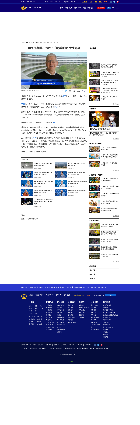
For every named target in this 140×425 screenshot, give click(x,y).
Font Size (78, 90)
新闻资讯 (39, 295)
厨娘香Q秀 (94, 322)
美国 (30, 308)
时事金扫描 (60, 310)
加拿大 (36, 287)
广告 (91, 2)
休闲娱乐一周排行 (95, 143)
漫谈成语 (70, 315)
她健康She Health (84, 307)
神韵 (46, 2)
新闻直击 (49, 315)
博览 (84, 8)
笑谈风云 (70, 307)
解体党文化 (93, 274)
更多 (106, 348)
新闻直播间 (101, 8)
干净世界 (51, 348)
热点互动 (59, 307)
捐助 (96, 2)
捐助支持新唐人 (79, 295)
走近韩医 (81, 317)
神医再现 (81, 315)
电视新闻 (35, 42)
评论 (30, 311)
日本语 (103, 287)
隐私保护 (48, 345)
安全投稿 (64, 345)
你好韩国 (93, 310)
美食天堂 (93, 312)
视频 (66, 8)
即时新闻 (32, 319)
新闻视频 (49, 302)
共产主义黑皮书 (108, 327)
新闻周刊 (49, 317)
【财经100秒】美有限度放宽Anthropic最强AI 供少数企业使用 (43, 202)
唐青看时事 (60, 322)
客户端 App (87, 345)
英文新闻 (84, 2)
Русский (97, 287)
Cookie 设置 (70, 361)
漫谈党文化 (93, 270)
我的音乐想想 (95, 329)
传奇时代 (105, 307)
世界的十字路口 (61, 324)
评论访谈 (90, 8)
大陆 (30, 313)
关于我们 (33, 345)
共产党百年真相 (108, 310)
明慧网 (79, 348)
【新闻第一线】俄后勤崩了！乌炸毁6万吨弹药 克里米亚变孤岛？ (109, 91)
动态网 (86, 348)
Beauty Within (95, 317)
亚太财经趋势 (50, 327)
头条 (70, 8)
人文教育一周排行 (95, 175)
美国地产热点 (72, 322)
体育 (41, 308)
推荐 (75, 8)
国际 (30, 306)
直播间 (67, 295)
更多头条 (116, 104)
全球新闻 (49, 305)
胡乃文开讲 (82, 310)
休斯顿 (53, 287)
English (82, 287)
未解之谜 (70, 305)
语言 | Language (75, 2)
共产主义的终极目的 (109, 312)
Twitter (114, 2)
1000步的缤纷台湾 (96, 326)
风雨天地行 (106, 324)
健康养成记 (82, 312)
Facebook (111, 2)
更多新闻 (116, 170)
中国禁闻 (49, 310)
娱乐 (41, 306)
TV (109, 8)
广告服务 (71, 345)
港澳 (36, 306)
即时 (79, 8)
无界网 (92, 348)
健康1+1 (81, 305)
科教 (36, 313)
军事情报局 (60, 320)
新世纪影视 (99, 348)
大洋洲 (47, 287)
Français (90, 287)
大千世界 (93, 320)
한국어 (109, 287)
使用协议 (56, 345)
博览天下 (32, 321)
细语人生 (59, 332)
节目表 (59, 295)
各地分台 (57, 2)
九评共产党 (106, 317)
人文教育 (71, 302)
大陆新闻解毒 (61, 329)
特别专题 (92, 266)
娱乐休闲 (94, 302)
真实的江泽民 (107, 320)
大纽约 (30, 287)
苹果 (64, 96)
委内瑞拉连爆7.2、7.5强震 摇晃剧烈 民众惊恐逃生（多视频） (109, 82)
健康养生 (82, 302)
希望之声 (59, 348)
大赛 (51, 2)
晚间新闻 (49, 312)
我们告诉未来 (107, 305)
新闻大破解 (60, 317)
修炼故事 (105, 334)
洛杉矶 (41, 287)
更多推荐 (116, 139)
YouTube (118, 2)
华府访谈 (49, 320)
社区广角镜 (49, 324)
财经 (36, 311)
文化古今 (70, 320)
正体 (63, 2)
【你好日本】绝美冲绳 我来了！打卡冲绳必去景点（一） (109, 157)
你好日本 (93, 307)
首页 (22, 42)
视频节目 (28, 42)
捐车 (100, 2)
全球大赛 (39, 324)
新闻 (61, 8)
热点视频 (39, 316)
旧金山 (62, 287)
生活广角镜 (94, 305)
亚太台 (68, 287)
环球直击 (42, 42)
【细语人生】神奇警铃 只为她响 (99, 129)
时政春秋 (59, 312)
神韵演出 (32, 324)
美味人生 (93, 315)
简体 (67, 2)
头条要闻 (32, 316)
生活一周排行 (94, 221)
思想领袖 (59, 315)
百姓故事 (105, 329)
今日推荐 (92, 109)
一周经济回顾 (50, 322)
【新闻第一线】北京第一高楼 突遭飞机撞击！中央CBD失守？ (110, 74)
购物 (105, 2)
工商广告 (105, 337)
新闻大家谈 (60, 305)
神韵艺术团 (33, 348)
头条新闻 (92, 48)
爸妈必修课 (71, 317)
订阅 (110, 295)
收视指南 (40, 345)
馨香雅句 (70, 312)
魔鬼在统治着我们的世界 (110, 315)
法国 (57, 287)
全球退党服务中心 (69, 348)
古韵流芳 (70, 310)
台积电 (34, 138)
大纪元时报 (42, 348)
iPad (55, 107)
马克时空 (59, 327)
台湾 (36, 308)
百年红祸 (92, 278)
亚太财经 (49, 329)
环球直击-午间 (51, 42)
